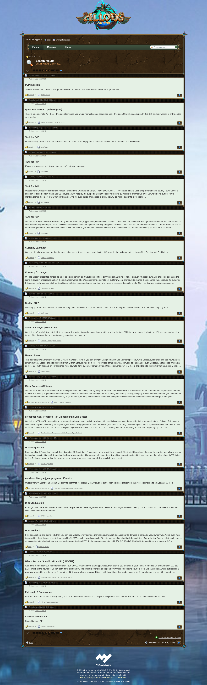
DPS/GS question (34, 447)
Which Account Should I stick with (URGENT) (49, 561)
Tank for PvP (32, 137)
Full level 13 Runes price (38, 592)
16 (58, 70)
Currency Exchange (36, 247)
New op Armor (33, 355)
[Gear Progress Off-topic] (39, 386)
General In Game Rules (115, 677)
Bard (29, 547)
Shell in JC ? (32, 303)
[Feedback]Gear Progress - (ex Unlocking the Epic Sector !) (57, 416)
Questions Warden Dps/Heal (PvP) (43, 109)
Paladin (30, 147)
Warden (30, 122)
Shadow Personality (36, 616)
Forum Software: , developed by (103, 681)
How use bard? (33, 530)
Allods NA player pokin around (41, 327)
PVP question (32, 85)
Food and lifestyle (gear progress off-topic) (48, 478)
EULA (82, 677)
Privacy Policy (93, 677)
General (31, 95)
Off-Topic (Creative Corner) (37, 402)
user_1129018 (40, 79)
